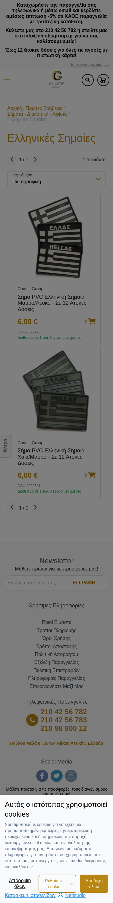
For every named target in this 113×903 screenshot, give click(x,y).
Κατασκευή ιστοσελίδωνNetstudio (45, 895)
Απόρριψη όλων (20, 883)
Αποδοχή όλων (94, 883)
